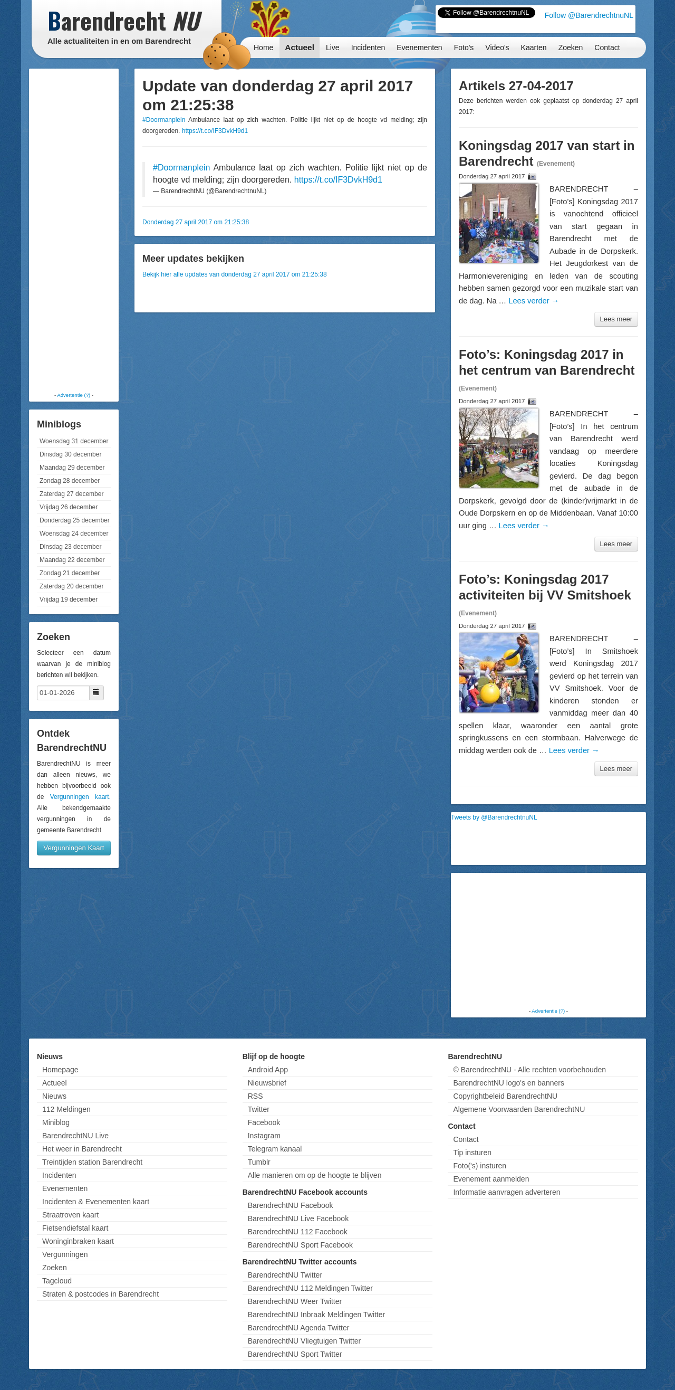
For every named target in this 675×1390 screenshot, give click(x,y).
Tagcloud (57, 1281)
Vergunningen (65, 1254)
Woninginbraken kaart (78, 1241)
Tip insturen (472, 1152)
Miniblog (56, 1122)
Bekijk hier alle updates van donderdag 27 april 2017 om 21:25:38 (234, 274)
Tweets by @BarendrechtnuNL (494, 817)
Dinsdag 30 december (70, 454)
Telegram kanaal (275, 1149)
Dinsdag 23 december (70, 546)
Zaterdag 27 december (71, 494)
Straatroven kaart (70, 1215)
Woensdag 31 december (74, 441)
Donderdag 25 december (75, 520)
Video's (497, 47)
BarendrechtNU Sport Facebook (300, 1245)
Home (263, 47)
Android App (268, 1069)
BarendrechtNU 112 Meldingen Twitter (310, 1288)
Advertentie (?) (73, 395)
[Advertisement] (74, 229)
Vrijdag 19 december (69, 599)
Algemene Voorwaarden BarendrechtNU (519, 1109)
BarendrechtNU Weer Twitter (295, 1301)
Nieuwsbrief (267, 1083)
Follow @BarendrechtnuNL (589, 15)
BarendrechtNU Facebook (290, 1205)
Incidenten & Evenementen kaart (95, 1201)
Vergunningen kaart (79, 797)
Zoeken (570, 47)
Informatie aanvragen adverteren (506, 1192)
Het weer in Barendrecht (82, 1149)
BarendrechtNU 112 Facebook (298, 1231)
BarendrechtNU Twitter (285, 1275)
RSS (255, 1096)
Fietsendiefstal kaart (75, 1228)
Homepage (60, 1069)
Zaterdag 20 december (71, 586)
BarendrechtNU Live (75, 1135)
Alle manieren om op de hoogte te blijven (315, 1175)
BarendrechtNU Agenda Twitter (299, 1328)
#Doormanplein (163, 119)
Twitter (258, 1109)
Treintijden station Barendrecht (92, 1162)
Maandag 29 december (72, 467)
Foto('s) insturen (479, 1165)
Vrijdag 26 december (69, 507)
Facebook (264, 1122)
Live (333, 47)
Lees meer (616, 319)
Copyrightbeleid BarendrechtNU (505, 1096)
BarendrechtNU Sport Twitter (295, 1354)
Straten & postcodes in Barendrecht (100, 1294)
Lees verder (533, 301)
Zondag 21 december (70, 573)
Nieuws (54, 1096)
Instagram (264, 1135)
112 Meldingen (66, 1109)
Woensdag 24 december (74, 533)
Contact (607, 47)
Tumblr (259, 1162)
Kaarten (534, 47)
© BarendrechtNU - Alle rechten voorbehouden (529, 1069)
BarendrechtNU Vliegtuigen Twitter (304, 1341)
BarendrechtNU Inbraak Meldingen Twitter (316, 1314)
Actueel (299, 47)
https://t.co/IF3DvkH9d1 (215, 131)
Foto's (464, 47)
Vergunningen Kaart (74, 848)
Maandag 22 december (72, 560)
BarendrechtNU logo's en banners (508, 1083)
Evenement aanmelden (491, 1179)
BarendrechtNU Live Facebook (298, 1218)
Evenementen (419, 47)
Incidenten (368, 47)
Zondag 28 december (70, 480)
